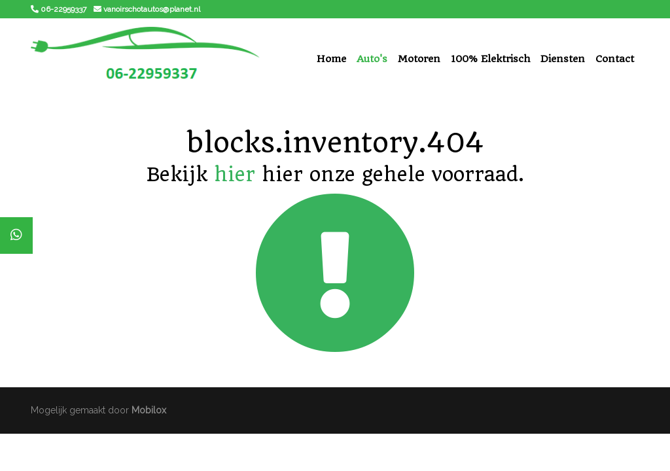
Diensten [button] (562, 59)
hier (234, 174)
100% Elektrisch (490, 59)
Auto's (372, 59)
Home (331, 59)
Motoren (419, 59)
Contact (614, 59)
